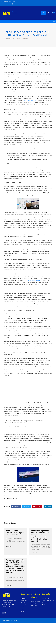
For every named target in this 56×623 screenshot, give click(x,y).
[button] (54, 21)
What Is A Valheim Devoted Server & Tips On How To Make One (15, 533)
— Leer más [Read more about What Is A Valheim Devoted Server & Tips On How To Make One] (8, 546)
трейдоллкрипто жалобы (29, 100)
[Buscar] (43, 13)
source (28, 427)
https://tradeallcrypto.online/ (35, 280)
